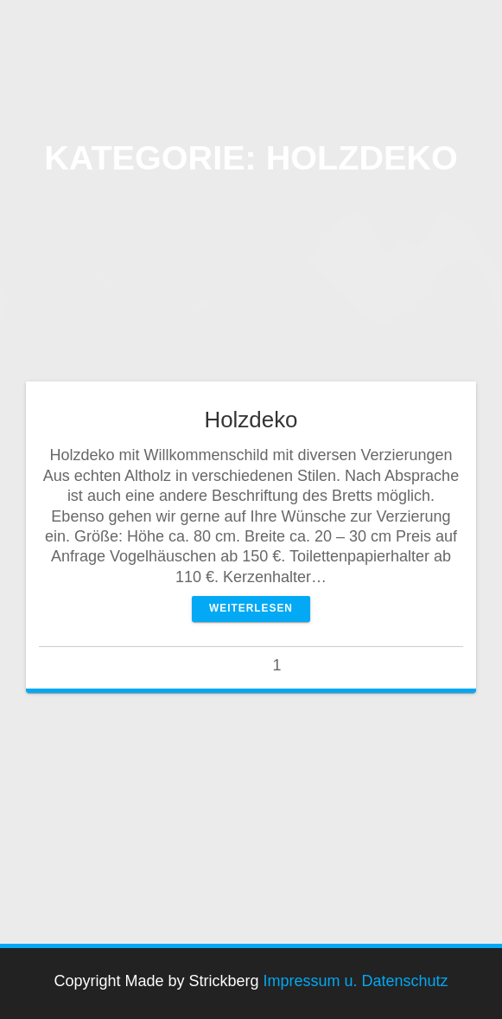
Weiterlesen (251, 608)
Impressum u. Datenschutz (356, 981)
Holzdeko (250, 419)
